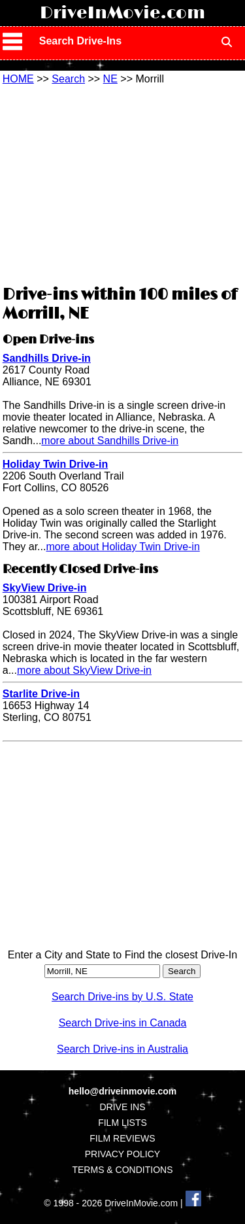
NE (110, 78)
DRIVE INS (122, 1107)
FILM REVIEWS (122, 1138)
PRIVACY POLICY (122, 1154)
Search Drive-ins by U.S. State (122, 996)
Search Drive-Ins (80, 40)
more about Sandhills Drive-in (109, 440)
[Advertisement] (123, 183)
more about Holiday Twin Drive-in (122, 546)
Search (68, 78)
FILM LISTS (122, 1122)
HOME (18, 78)
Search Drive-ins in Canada (123, 1022)
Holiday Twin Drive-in (55, 464)
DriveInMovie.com (122, 13)
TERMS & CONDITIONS (122, 1169)
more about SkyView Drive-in (84, 670)
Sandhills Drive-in (47, 358)
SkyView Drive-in (45, 587)
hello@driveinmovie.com (122, 1091)
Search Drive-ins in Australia (122, 1049)
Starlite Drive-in (41, 693)
